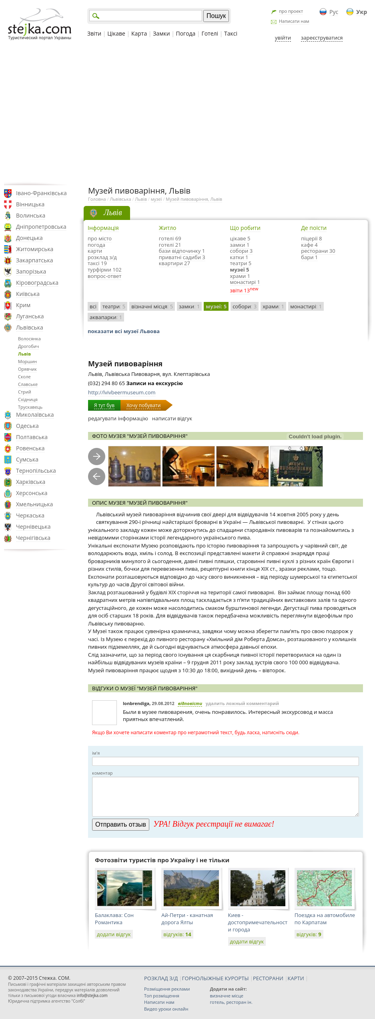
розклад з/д (102, 257)
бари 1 (309, 257)
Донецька (29, 238)
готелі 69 (170, 238)
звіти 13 (240, 290)
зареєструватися (322, 37)
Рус (333, 12)
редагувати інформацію (118, 418)
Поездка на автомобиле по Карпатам (325, 918)
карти (95, 250)
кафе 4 (309, 244)
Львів (24, 354)
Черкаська (30, 515)
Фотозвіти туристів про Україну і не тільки (162, 860)
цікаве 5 (240, 238)
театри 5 (241, 263)
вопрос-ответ (104, 276)
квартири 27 (174, 263)
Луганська (30, 316)
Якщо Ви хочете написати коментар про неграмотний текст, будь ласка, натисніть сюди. (195, 732)
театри (113, 306)
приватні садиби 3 (182, 257)
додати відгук (114, 934)
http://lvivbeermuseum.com (122, 392)
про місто (100, 238)
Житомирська (34, 249)
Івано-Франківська (41, 193)
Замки (161, 33)
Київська (28, 294)
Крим (23, 305)
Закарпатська (34, 260)
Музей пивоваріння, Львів (194, 199)
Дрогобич (28, 346)
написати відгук (172, 418)
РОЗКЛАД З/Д (161, 978)
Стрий (24, 392)
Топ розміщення (161, 996)
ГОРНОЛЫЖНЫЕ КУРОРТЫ (215, 978)
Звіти (94, 33)
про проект (291, 11)
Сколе (24, 377)
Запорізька (31, 271)
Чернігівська (33, 537)
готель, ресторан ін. (231, 1002)
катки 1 (239, 257)
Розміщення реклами (167, 989)
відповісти (190, 703)
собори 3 (241, 250)
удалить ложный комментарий (242, 703)
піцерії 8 (311, 238)
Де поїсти (314, 228)
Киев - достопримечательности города (258, 922)
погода (96, 244)
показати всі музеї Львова (124, 331)
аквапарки (106, 317)
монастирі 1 (245, 282)
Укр (361, 12)
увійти (283, 37)
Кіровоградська (37, 282)
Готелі (209, 33)
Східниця (28, 399)
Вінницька (30, 204)
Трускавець (30, 407)
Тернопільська (36, 470)
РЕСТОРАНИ (268, 978)
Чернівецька (33, 526)
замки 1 (240, 244)
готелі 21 (170, 244)
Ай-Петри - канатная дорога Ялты (187, 918)
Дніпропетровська (41, 226)
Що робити (245, 228)
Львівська (29, 327)
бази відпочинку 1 (182, 250)
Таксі (230, 33)
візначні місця (152, 306)
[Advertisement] (187, 113)
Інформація (103, 228)
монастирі (306, 306)
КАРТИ (296, 978)
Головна (97, 199)
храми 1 (240, 276)
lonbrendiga (136, 703)
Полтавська (32, 437)
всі (93, 306)
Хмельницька (34, 504)
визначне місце (226, 996)
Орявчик (27, 369)
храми (273, 306)
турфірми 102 (105, 269)
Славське (28, 384)
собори (245, 306)
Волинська (30, 215)
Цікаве (116, 33)
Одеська (27, 426)
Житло (167, 228)
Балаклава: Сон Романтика (114, 918)
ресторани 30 (318, 250)
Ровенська (30, 448)
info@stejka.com (92, 995)
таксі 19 (97, 263)
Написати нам (294, 21)
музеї (156, 199)
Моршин (27, 361)
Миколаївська (35, 414)
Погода (186, 33)
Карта (139, 33)
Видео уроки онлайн (166, 1009)
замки (189, 306)
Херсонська (31, 493)
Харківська (30, 482)
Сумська (27, 459)
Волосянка (29, 339)
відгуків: (177, 934)
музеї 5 (239, 269)
